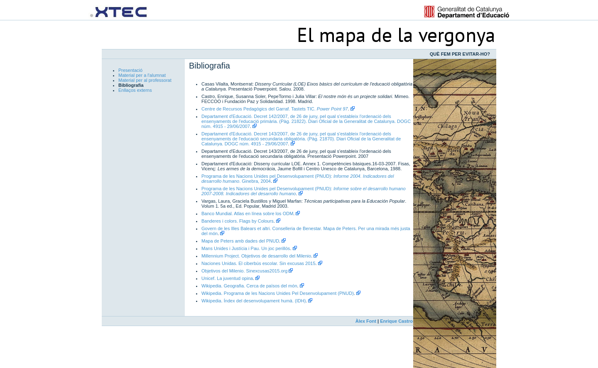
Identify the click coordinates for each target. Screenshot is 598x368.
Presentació (130, 70)
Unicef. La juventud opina (227, 278)
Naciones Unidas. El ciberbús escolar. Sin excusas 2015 (258, 263)
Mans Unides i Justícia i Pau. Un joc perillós (245, 248)
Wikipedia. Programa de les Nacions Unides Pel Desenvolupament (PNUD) (277, 293)
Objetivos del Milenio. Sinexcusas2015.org (244, 270)
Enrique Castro (396, 321)
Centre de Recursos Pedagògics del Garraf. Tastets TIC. (274, 108)
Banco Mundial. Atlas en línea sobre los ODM (247, 213)
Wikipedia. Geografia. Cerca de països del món (249, 285)
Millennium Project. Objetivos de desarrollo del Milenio (256, 255)
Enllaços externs (135, 90)
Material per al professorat (145, 80)
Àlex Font (365, 321)
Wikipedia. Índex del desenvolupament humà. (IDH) (253, 300)
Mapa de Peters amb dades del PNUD (240, 240)
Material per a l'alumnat (142, 75)
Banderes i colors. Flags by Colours (237, 220)
